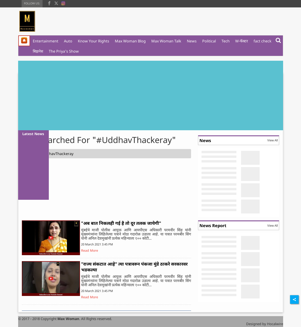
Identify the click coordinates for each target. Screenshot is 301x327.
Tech (226, 41)
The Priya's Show (64, 51)
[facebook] (49, 2)
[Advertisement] (150, 95)
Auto (68, 41)
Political (209, 41)
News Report (212, 225)
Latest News (33, 133)
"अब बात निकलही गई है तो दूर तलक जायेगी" (121, 223)
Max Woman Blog (130, 41)
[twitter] (56, 2)
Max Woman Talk (166, 41)
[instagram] (63, 2)
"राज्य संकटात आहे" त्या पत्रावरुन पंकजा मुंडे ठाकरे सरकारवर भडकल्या (134, 267)
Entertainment (45, 41)
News (192, 41)
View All (272, 140)
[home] (24, 41)
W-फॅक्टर (241, 41)
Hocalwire (275, 323)
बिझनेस (38, 51)
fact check (262, 41)
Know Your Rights (93, 41)
